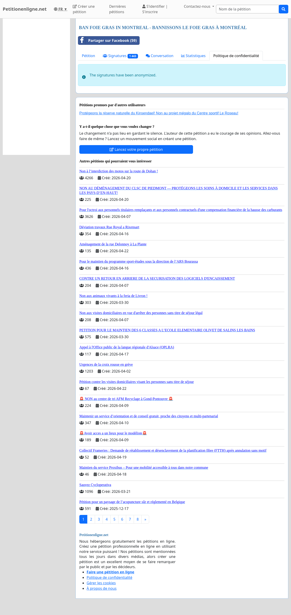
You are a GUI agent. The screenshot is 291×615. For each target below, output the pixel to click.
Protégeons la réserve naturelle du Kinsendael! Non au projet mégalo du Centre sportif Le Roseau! (158, 113)
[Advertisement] (36, 86)
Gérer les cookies (101, 582)
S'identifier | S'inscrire (155, 9)
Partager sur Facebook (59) (107, 40)
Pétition (88, 55)
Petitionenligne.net (25, 9)
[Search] (247, 9)
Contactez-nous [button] (197, 6)
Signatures (120, 55)
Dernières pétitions (117, 9)
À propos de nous (102, 588)
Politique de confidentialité (236, 55)
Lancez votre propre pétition (136, 149)
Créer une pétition (84, 9)
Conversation (159, 55)
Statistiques (193, 55)
